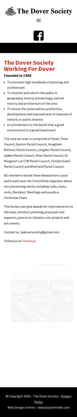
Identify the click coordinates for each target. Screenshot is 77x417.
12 (54, 378)
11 (51, 378)
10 (47, 378)
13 (58, 378)
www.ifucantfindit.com (54, 407)
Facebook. (29, 241)
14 (61, 378)
